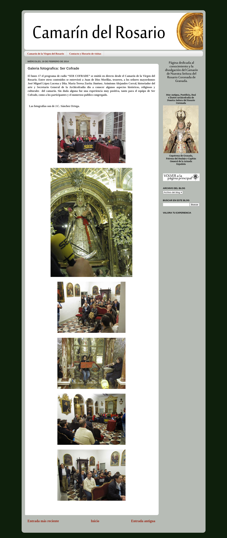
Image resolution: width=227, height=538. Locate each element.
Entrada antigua (143, 521)
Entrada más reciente (43, 521)
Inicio (95, 521)
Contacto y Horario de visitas (85, 53)
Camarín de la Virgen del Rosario (45, 53)
